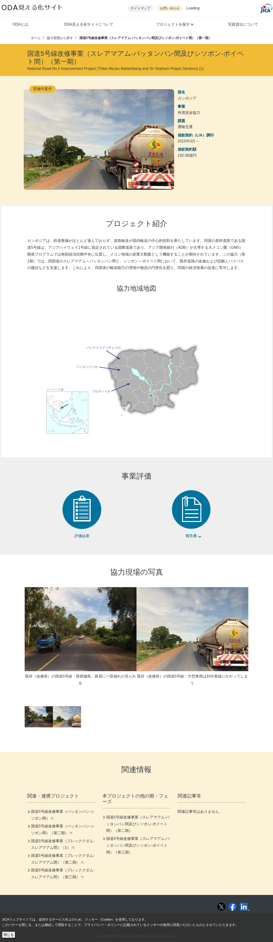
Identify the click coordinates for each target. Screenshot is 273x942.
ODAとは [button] (20, 24)
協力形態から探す (60, 38)
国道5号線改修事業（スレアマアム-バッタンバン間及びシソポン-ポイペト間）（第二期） (138, 824)
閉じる (9, 935)
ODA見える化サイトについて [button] (88, 24)
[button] (174, 24)
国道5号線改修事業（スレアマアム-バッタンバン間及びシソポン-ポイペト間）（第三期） (138, 845)
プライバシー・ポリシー (102, 925)
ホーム (36, 38)
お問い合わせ (170, 8)
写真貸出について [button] (243, 24)
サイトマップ (140, 8)
